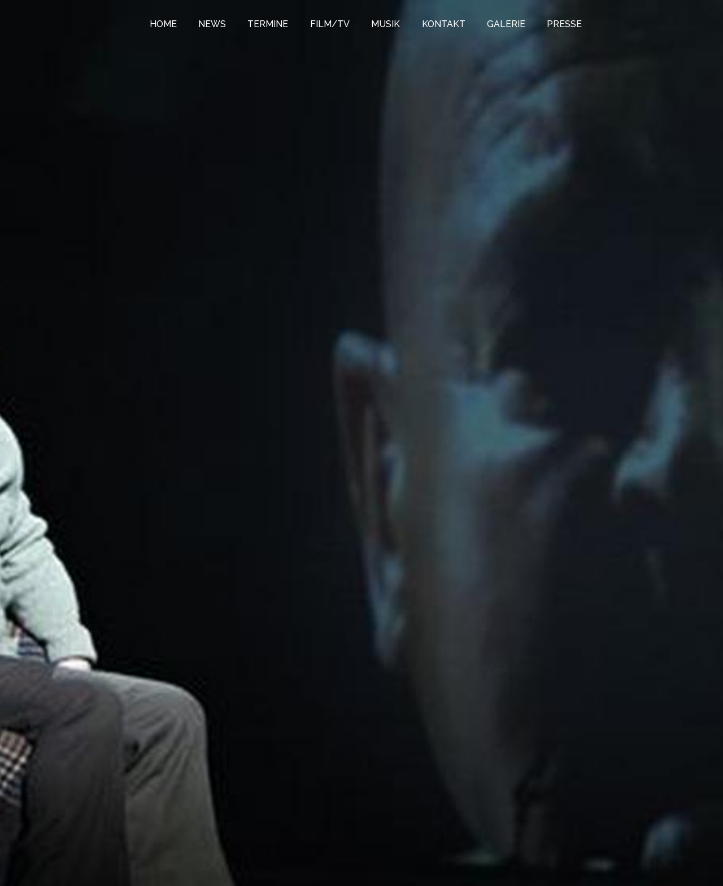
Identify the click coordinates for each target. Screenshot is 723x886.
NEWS (212, 24)
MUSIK (385, 24)
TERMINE (267, 24)
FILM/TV (330, 24)
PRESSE (564, 24)
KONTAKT (443, 24)
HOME (163, 24)
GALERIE (506, 24)
